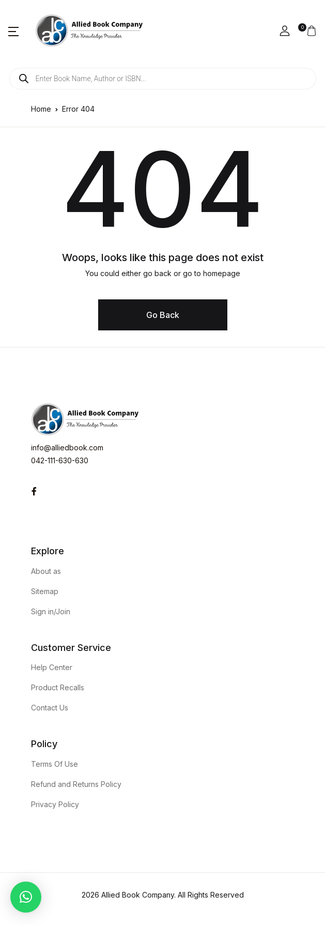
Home (41, 108)
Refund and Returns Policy (76, 784)
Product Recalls (57, 687)
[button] (13, 31)
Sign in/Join (50, 611)
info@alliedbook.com (67, 447)
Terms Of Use (54, 764)
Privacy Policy (55, 804)
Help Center (51, 667)
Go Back (162, 315)
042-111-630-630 (59, 460)
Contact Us (49, 707)
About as (46, 571)
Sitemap (44, 591)
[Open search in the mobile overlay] (163, 78)
